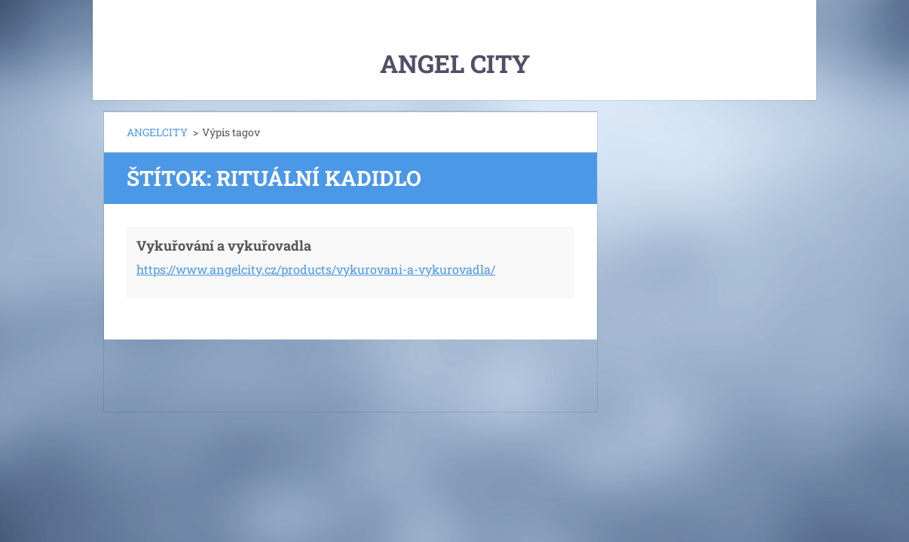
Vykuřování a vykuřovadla (223, 245)
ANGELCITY (157, 132)
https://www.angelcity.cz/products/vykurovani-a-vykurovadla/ (315, 269)
